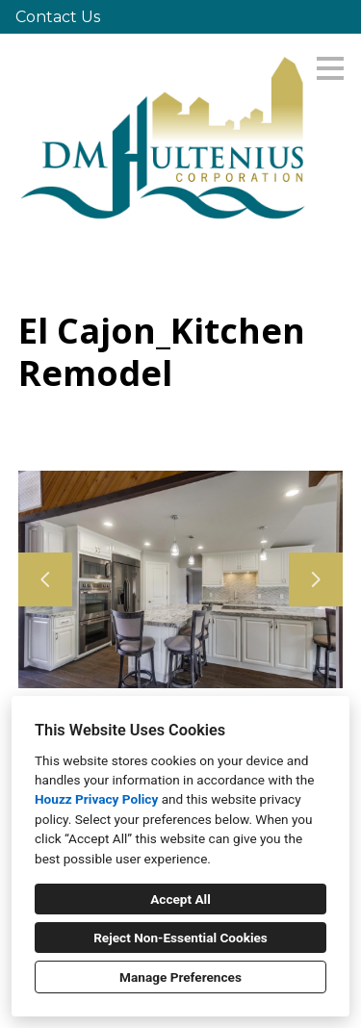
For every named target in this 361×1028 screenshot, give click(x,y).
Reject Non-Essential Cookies (180, 937)
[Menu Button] (330, 68)
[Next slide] (316, 579)
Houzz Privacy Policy (96, 799)
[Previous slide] (45, 579)
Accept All (180, 899)
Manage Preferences (180, 977)
